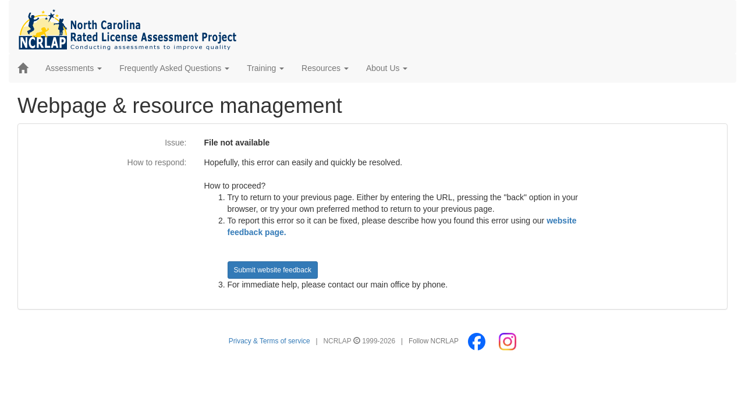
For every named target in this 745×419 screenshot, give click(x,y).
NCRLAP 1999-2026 (361, 341)
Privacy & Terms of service (269, 341)
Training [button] (265, 68)
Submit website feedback (272, 270)
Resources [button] (325, 68)
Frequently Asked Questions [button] (174, 68)
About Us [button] (386, 68)
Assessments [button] (73, 68)
